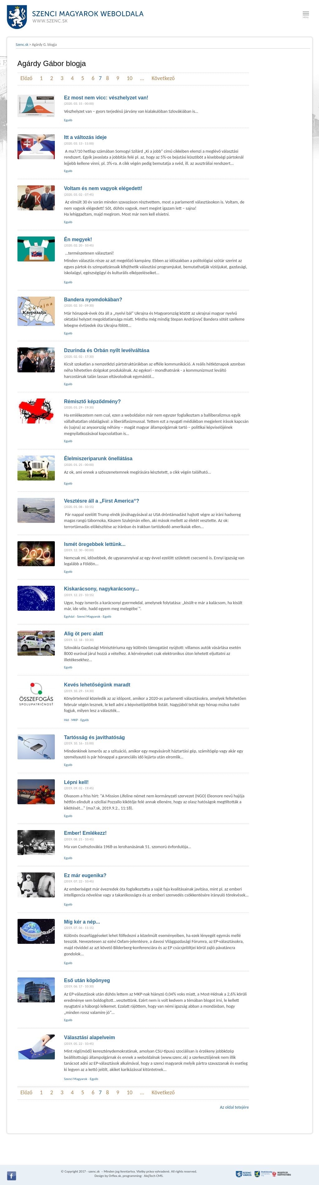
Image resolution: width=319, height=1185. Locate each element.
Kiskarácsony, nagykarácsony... (101, 588)
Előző (26, 78)
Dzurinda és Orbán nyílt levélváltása (107, 350)
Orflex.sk (115, 1176)
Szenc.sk (22, 44)
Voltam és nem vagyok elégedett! (103, 188)
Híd (66, 720)
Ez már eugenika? (85, 875)
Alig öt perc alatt (83, 633)
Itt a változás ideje (85, 137)
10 (129, 78)
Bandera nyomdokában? (93, 299)
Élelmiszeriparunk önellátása (98, 458)
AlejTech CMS (153, 1176)
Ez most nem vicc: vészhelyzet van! (106, 97)
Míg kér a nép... (82, 922)
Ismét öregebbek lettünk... (95, 544)
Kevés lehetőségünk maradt (97, 684)
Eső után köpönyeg (87, 980)
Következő (163, 78)
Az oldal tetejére (234, 1107)
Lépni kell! (76, 782)
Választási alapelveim (89, 1037)
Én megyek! (78, 239)
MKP (74, 720)
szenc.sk (94, 1171)
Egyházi (69, 616)
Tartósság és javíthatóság (94, 737)
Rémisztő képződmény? (92, 401)
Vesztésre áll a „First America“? (101, 501)
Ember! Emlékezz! (85, 833)
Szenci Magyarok (88, 616)
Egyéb (68, 120)
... (142, 78)
